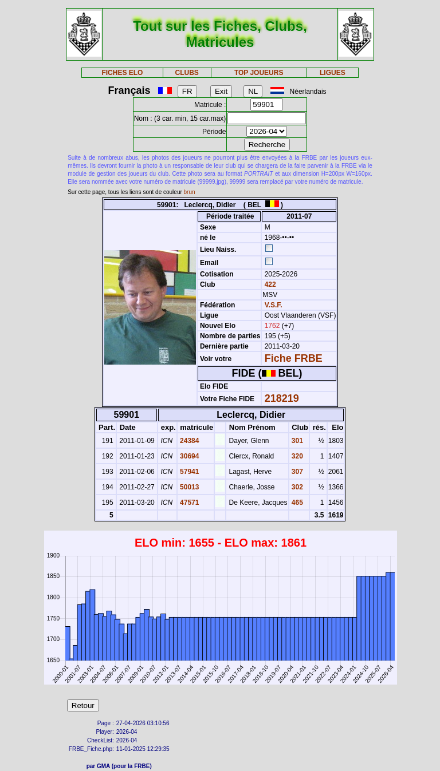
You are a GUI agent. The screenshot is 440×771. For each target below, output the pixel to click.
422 (269, 284)
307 (296, 472)
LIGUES (332, 73)
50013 (188, 487)
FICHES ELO (122, 73)
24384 (188, 441)
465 (296, 503)
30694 (188, 456)
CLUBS (186, 73)
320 (296, 456)
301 (296, 441)
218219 (282, 398)
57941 (188, 472)
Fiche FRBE (294, 358)
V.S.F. (273, 305)
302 (296, 487)
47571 (188, 503)
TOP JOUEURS (259, 73)
